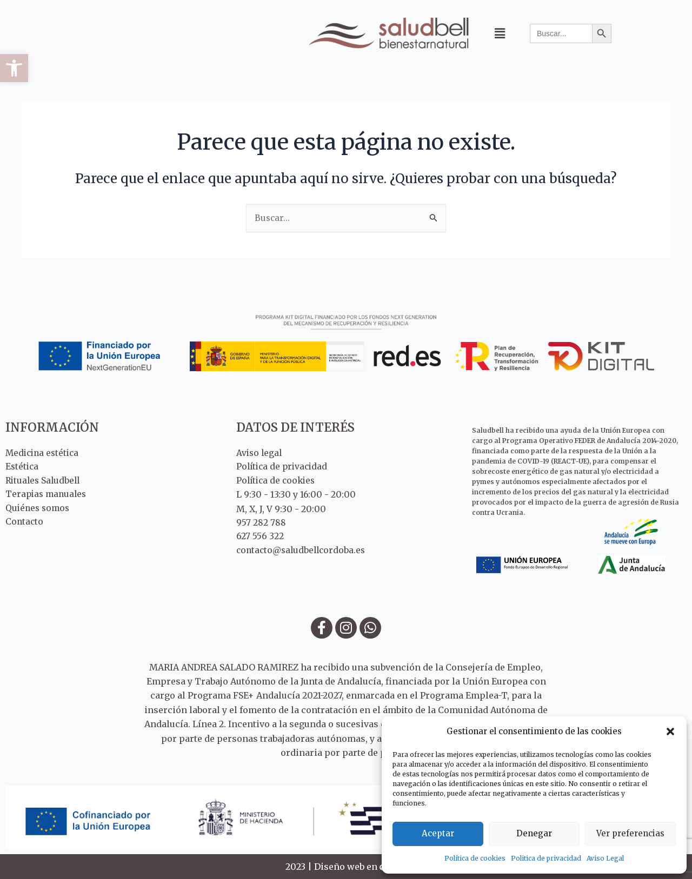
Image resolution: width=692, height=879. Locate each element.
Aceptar (438, 833)
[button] (14, 68)
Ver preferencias (630, 833)
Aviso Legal (605, 858)
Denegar (534, 833)
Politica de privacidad (546, 858)
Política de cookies (474, 858)
